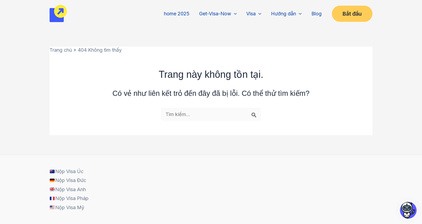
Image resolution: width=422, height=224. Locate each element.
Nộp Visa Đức (68, 180)
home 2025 (176, 13)
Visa (253, 14)
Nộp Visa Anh (68, 189)
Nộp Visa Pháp (69, 198)
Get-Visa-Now (218, 14)
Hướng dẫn (286, 14)
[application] (234, 14)
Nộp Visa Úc (66, 171)
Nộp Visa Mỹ (67, 207)
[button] (352, 14)
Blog (316, 13)
